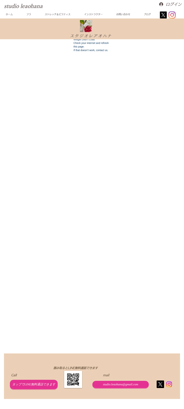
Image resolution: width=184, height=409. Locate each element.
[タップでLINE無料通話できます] (34, 384)
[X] (163, 14)
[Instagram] (172, 14)
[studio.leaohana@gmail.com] (120, 384)
